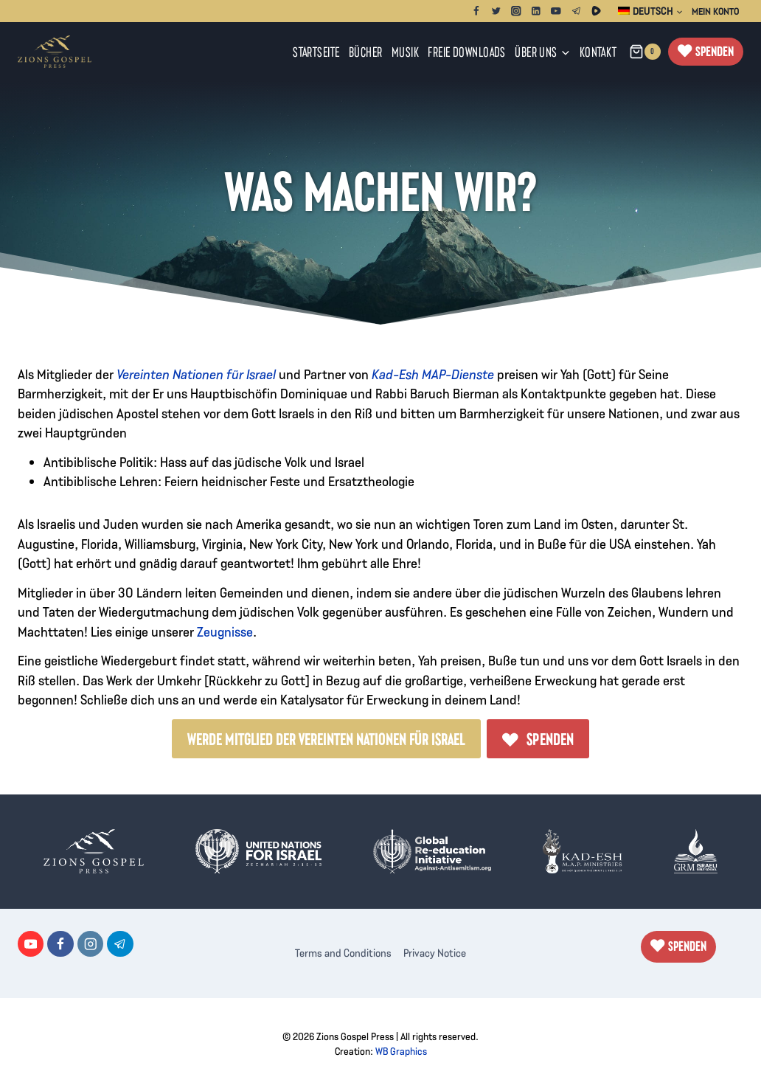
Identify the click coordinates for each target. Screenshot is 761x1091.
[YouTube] (556, 11)
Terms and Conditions (343, 952)
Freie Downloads (467, 51)
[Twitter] (496, 11)
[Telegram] (576, 11)
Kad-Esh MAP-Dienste (433, 373)
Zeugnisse (225, 631)
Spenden (714, 50)
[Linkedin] (536, 11)
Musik (405, 51)
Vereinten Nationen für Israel (196, 373)
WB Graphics (401, 1051)
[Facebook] (476, 11)
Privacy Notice (434, 952)
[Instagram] (517, 11)
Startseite (316, 51)
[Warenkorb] (645, 52)
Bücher (366, 51)
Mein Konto (715, 11)
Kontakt (598, 51)
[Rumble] (596, 11)
